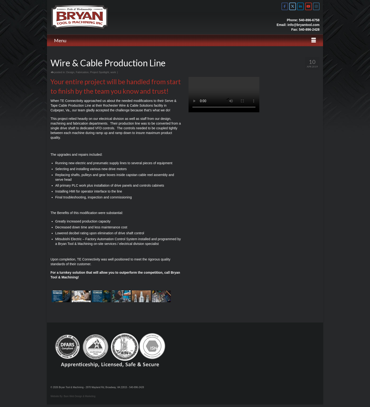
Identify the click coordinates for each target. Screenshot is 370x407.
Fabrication (82, 72)
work (113, 72)
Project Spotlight (99, 72)
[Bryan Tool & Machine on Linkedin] (300, 6)
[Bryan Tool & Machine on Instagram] (316, 6)
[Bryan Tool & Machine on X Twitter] (292, 6)
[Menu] (185, 40)
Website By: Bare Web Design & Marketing (72, 396)
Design (70, 72)
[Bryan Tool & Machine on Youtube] (308, 6)
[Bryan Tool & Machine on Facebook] (285, 6)
